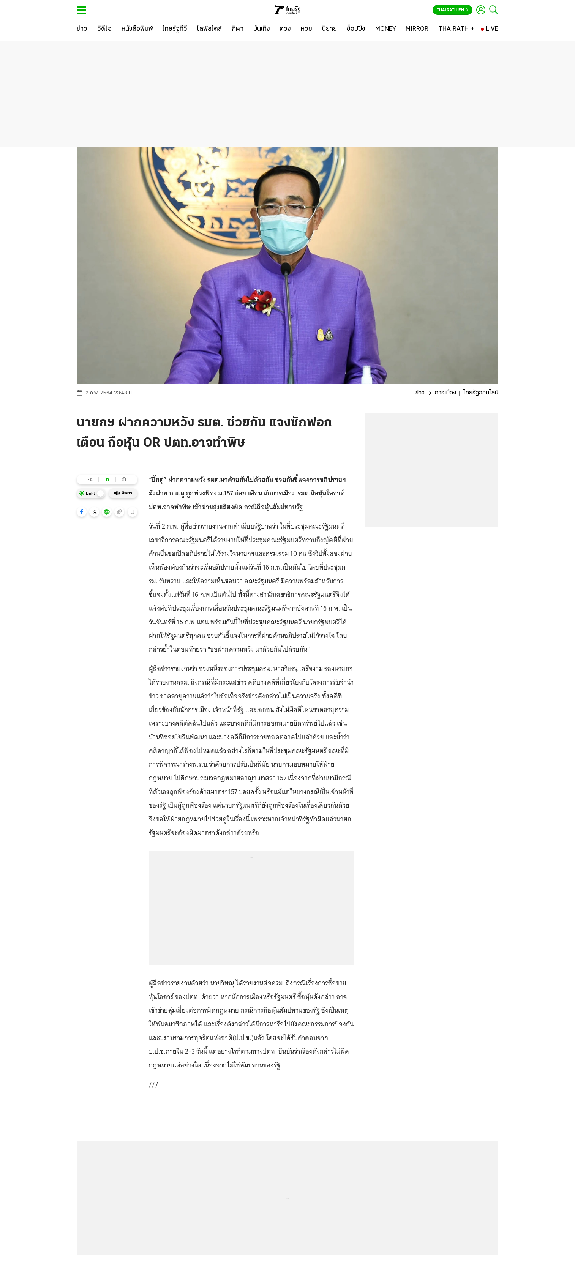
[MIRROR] (417, 29)
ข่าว (420, 393)
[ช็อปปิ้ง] (356, 29)
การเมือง (445, 393)
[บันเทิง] (261, 29)
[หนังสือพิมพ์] (137, 29)
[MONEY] (385, 29)
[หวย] (306, 29)
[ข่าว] (82, 29)
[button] (82, 512)
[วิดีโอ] (104, 29)
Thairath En (452, 10)
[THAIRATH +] (456, 29)
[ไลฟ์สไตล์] (209, 29)
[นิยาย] (329, 29)
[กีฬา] (237, 29)
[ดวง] (285, 29)
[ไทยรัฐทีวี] (175, 29)
